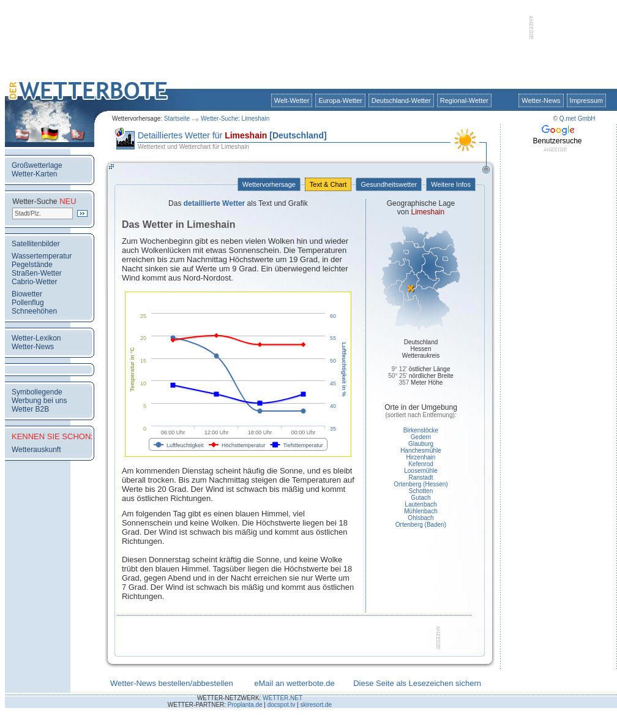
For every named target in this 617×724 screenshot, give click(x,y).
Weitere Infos (451, 184)
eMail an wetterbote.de (294, 683)
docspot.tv (281, 704)
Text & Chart (328, 184)
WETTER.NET (282, 698)
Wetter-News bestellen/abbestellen (171, 683)
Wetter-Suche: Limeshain (235, 118)
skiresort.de (316, 704)
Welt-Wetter (292, 100)
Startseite (177, 118)
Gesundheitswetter (389, 184)
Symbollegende (37, 392)
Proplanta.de (245, 704)
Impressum (586, 100)
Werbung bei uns (39, 400)
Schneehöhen (34, 311)
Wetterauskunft (36, 449)
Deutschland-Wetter (401, 100)
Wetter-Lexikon (36, 338)
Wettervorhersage (269, 184)
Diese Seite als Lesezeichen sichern (417, 683)
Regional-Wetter (464, 100)
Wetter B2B (30, 409)
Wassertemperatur (42, 256)
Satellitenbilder (36, 243)
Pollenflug (28, 302)
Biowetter (27, 294)
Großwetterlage (37, 165)
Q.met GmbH (577, 118)
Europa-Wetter (340, 100)
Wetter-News (541, 100)
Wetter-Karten (34, 174)
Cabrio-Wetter (34, 281)
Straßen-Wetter (37, 273)
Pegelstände (32, 264)
